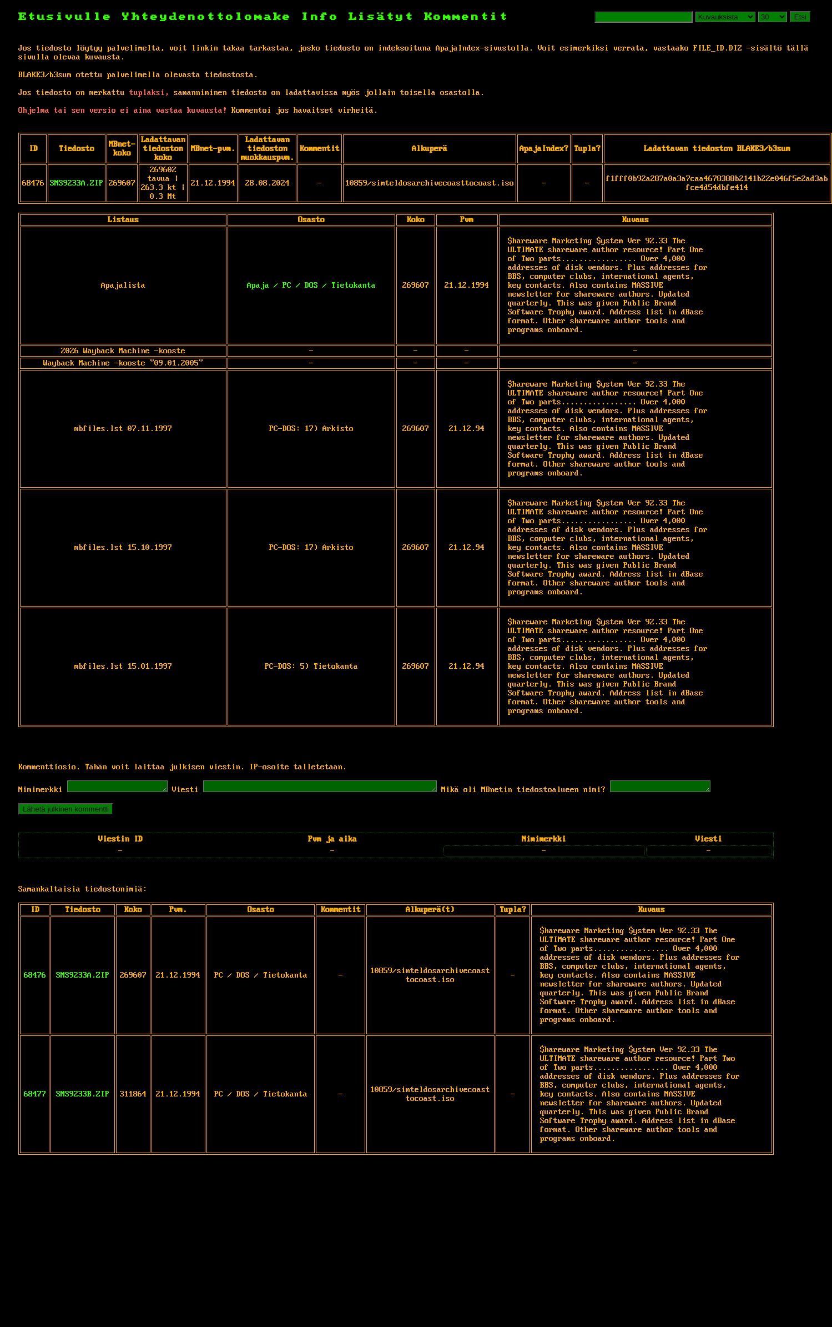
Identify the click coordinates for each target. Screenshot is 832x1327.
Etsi (800, 17)
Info (320, 17)
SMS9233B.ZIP (82, 1095)
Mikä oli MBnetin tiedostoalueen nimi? (562, 791)
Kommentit (466, 17)
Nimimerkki (40, 791)
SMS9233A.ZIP (76, 183)
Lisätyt (382, 17)
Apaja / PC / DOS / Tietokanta (311, 285)
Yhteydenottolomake (207, 17)
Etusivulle (70, 17)
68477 (35, 1095)
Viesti (196, 791)
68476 (35, 977)
